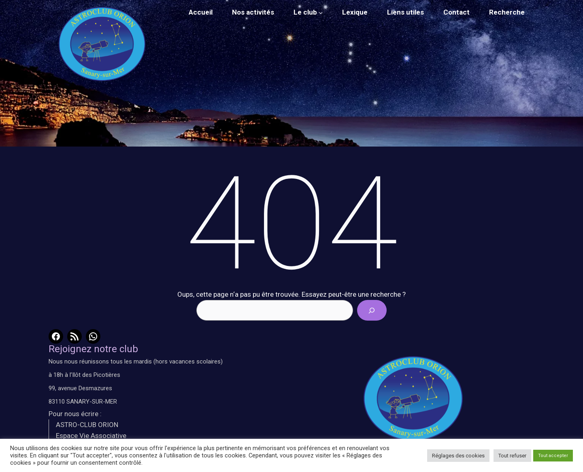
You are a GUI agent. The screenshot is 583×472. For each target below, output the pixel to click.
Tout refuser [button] (512, 456)
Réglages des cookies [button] (458, 456)
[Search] (372, 310)
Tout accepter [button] (553, 455)
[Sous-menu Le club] (321, 13)
